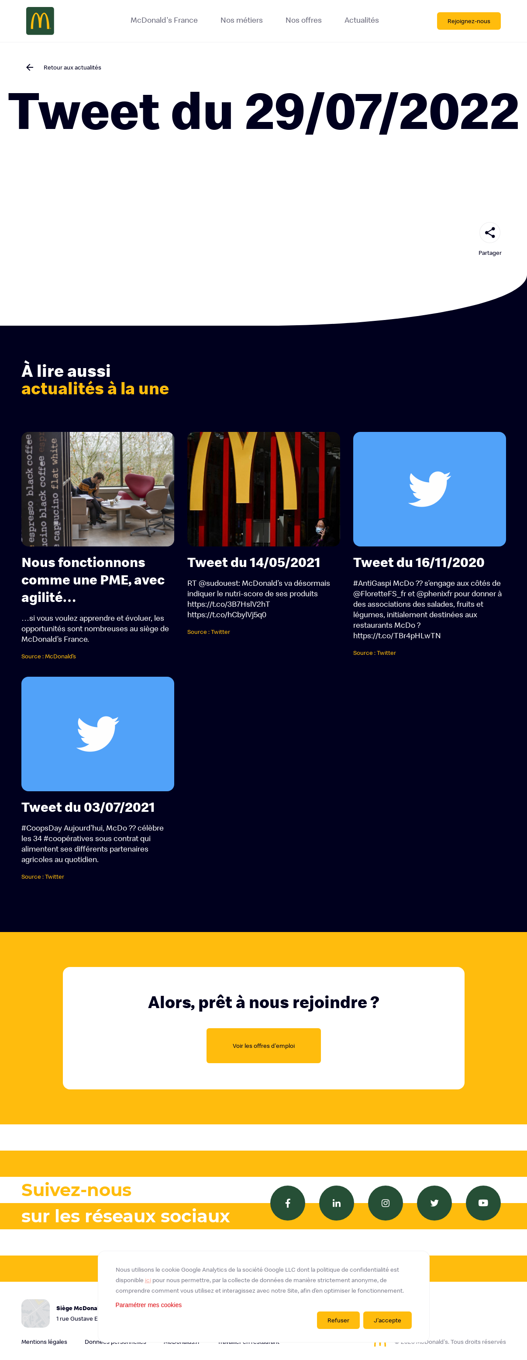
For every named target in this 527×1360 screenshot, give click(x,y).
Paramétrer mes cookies (149, 1304)
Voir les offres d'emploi (264, 1046)
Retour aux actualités (72, 67)
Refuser (338, 1320)
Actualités (361, 20)
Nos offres (304, 20)
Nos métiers (241, 20)
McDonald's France (164, 20)
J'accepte (387, 1320)
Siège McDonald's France (108, 1314)
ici (148, 1280)
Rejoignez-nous (469, 21)
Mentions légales (44, 1342)
